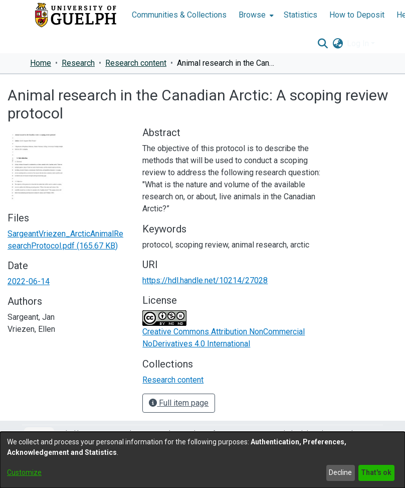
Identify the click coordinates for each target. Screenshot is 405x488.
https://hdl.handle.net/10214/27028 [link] (205, 280)
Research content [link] (135, 63)
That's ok (376, 472)
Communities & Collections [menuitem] (179, 15)
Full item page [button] (179, 403)
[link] (173, 380)
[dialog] (202, 460)
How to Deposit (356, 15)
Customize (24, 472)
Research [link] (78, 63)
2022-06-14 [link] (29, 281)
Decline (340, 472)
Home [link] (40, 63)
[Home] (76, 15)
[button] (322, 44)
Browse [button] (252, 15)
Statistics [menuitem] (300, 15)
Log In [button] (359, 43)
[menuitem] (255, 15)
